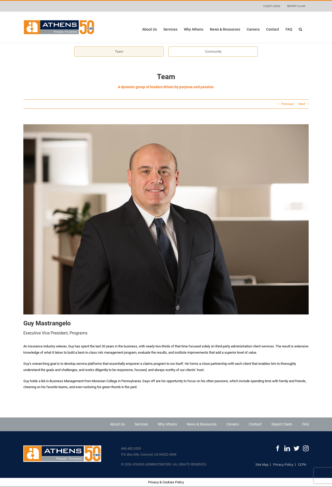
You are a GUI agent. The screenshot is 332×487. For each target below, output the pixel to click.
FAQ (305, 424)
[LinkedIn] (287, 448)
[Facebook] (278, 448)
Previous (287, 104)
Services (141, 424)
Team (119, 51)
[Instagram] (306, 448)
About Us (117, 424)
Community (213, 51)
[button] (300, 29)
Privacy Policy (283, 465)
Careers (232, 424)
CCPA (302, 465)
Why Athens (167, 424)
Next (302, 104)
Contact (255, 424)
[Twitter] (296, 448)
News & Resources (202, 424)
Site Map (261, 465)
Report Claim (282, 424)
